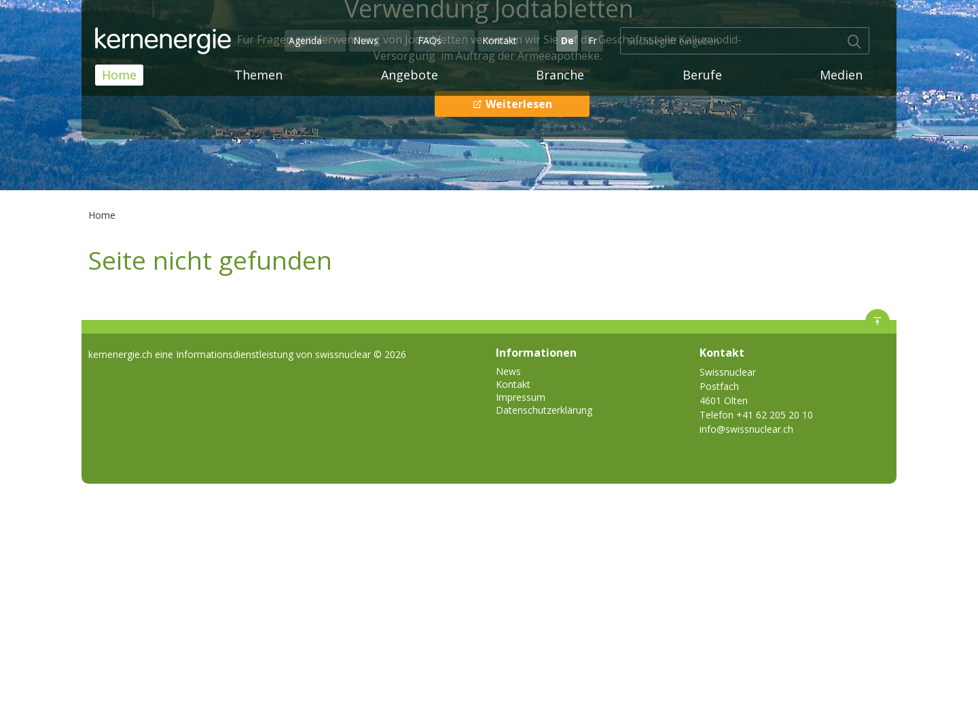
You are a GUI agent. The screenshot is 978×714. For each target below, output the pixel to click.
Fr (592, 40)
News (365, 40)
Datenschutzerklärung (544, 410)
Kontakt (499, 40)
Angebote (409, 75)
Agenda (305, 40)
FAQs (429, 40)
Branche (560, 75)
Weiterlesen (517, 103)
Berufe (702, 75)
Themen (258, 75)
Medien (841, 75)
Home (119, 75)
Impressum (520, 397)
